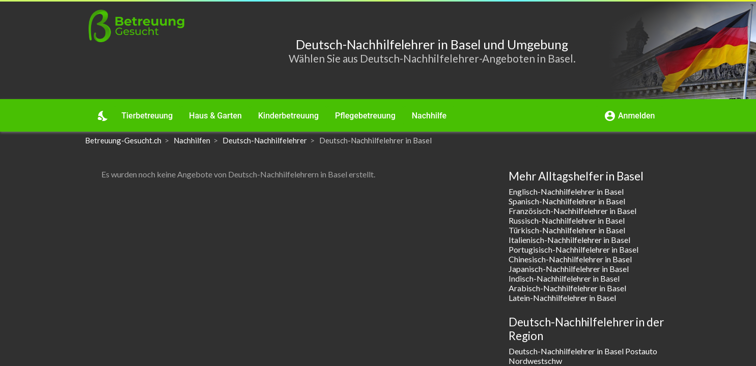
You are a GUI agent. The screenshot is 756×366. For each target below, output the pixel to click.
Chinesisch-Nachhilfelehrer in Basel (570, 259)
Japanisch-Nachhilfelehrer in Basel (569, 268)
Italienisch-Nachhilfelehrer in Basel (569, 240)
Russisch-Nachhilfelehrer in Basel (567, 220)
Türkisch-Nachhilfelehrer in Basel (567, 230)
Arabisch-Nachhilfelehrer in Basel (567, 288)
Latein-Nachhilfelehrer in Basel (562, 297)
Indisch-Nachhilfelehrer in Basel (564, 278)
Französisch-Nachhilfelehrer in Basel (572, 211)
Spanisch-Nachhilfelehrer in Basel (567, 201)
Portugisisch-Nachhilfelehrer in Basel (573, 249)
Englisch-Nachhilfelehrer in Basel (566, 191)
